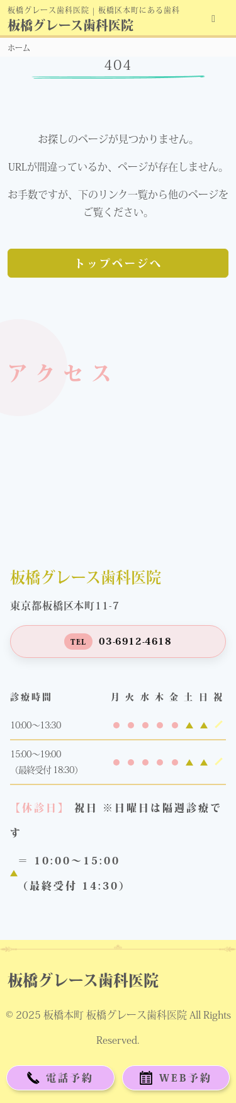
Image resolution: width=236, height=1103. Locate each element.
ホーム (19, 48)
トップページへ (118, 263)
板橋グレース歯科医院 (70, 25)
